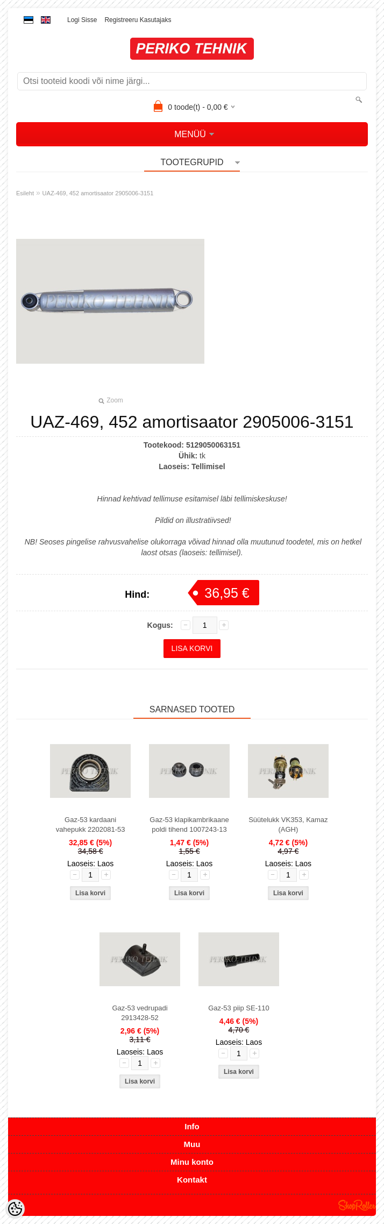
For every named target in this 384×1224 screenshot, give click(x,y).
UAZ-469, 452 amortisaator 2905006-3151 (98, 193)
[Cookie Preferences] (15, 1209)
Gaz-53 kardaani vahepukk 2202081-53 (90, 824)
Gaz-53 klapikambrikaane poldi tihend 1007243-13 (189, 824)
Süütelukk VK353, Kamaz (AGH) (288, 824)
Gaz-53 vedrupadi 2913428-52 (139, 1013)
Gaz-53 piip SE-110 (238, 1008)
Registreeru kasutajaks (137, 20)
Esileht (25, 193)
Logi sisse (82, 20)
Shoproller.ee (357, 1205)
